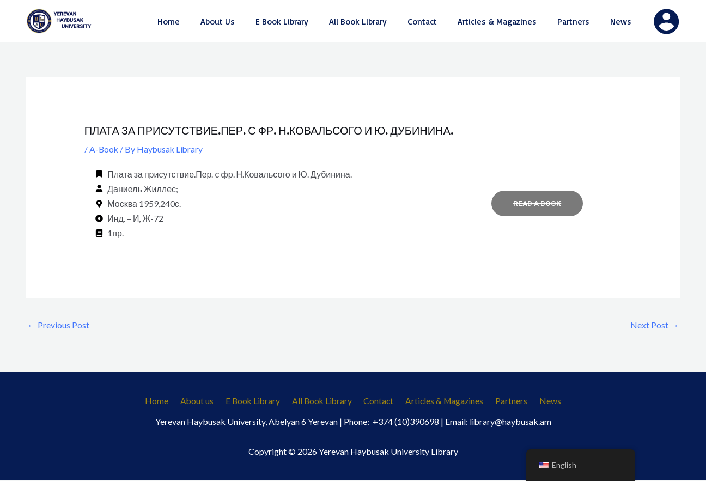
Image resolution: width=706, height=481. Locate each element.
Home (164, 402)
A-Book (104, 149)
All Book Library (323, 402)
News (542, 402)
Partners (507, 402)
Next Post (654, 325)
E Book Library (256, 402)
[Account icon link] (666, 21)
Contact (378, 402)
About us (202, 402)
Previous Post (58, 325)
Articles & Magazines (442, 402)
